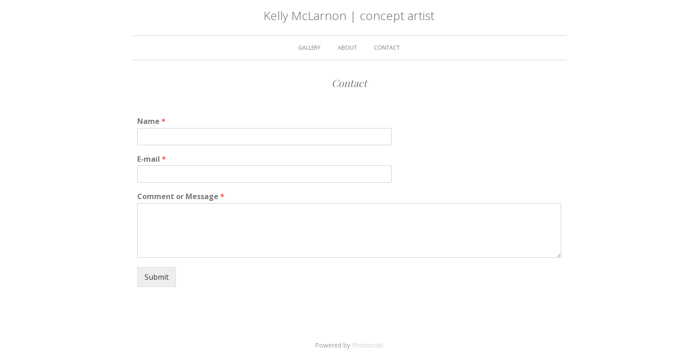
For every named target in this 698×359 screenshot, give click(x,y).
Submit (157, 277)
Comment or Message (180, 196)
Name (151, 121)
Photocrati (367, 345)
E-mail (151, 159)
